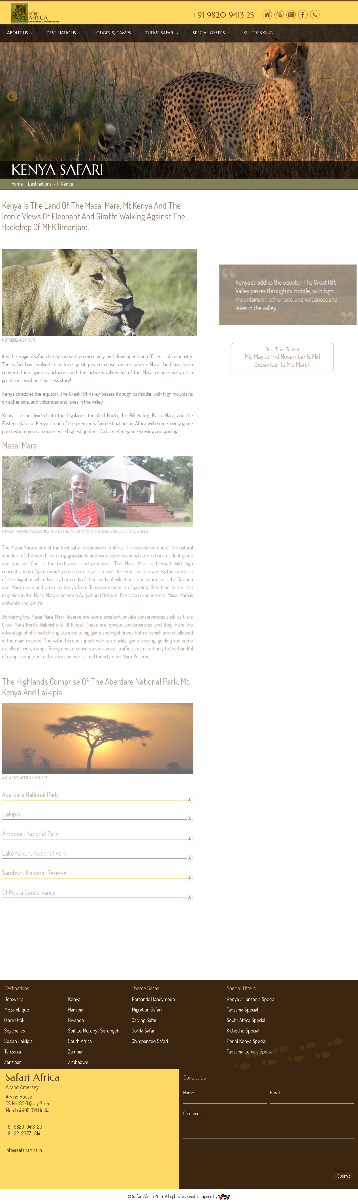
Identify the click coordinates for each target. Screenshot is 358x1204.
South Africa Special (246, 1020)
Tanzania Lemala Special (250, 1051)
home (17, 184)
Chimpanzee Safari (150, 1041)
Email (275, 1092)
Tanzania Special (242, 1009)
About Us (19, 32)
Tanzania (12, 1051)
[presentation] (226, 1156)
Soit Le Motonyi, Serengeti (93, 1030)
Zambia (75, 1051)
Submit (343, 1176)
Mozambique (16, 1009)
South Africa (80, 1041)
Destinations (63, 32)
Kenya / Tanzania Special (251, 999)
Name (188, 1092)
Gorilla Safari (143, 1030)
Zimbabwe (78, 1062)
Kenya (67, 184)
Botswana (14, 999)
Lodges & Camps (112, 32)
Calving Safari (144, 1020)
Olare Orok (14, 1020)
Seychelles (14, 1030)
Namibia (75, 1009)
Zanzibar (12, 1062)
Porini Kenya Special (246, 1041)
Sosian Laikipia (18, 1041)
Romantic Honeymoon (153, 999)
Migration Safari (147, 1009)
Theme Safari (162, 32)
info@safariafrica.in (24, 1150)
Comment (192, 1113)
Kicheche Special (243, 1030)
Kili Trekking (258, 32)
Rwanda (76, 1020)
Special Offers (211, 32)
